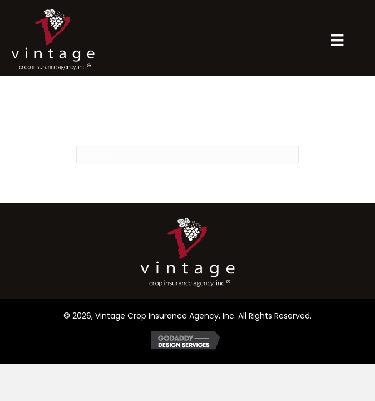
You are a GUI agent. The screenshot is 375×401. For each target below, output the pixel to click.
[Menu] (337, 40)
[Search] (187, 154)
